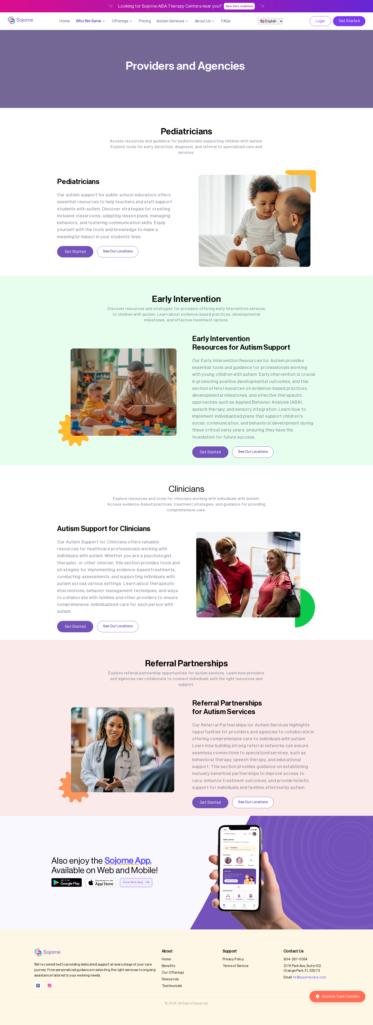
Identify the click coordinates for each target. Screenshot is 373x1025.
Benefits (168, 966)
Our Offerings (173, 972)
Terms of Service (235, 966)
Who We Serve (91, 21)
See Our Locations (239, 6)
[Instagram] (49, 986)
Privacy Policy (233, 959)
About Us (205, 21)
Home (64, 21)
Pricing (145, 21)
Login (320, 21)
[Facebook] (38, 986)
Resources (170, 979)
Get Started (349, 21)
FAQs (226, 21)
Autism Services (173, 21)
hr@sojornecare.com (309, 977)
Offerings (122, 21)
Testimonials (172, 986)
